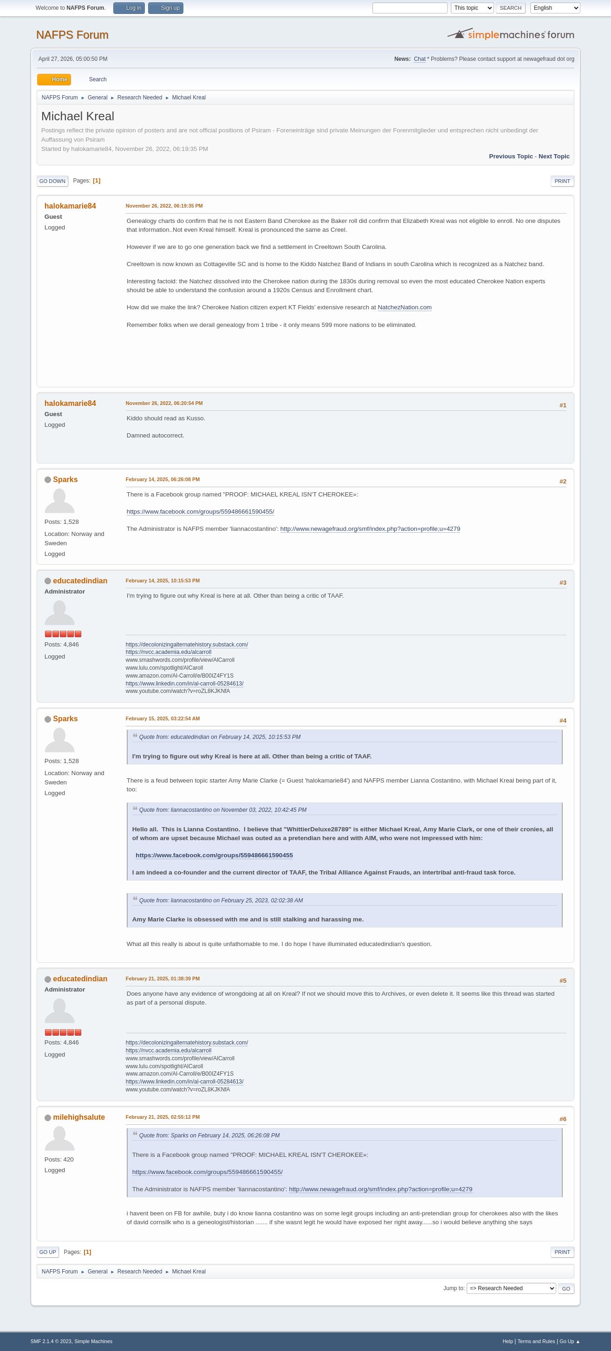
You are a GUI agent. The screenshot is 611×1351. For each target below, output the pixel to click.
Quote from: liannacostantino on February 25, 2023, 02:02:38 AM (221, 900)
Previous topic (511, 156)
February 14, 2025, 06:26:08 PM (163, 479)
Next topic (554, 156)
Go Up (47, 1252)
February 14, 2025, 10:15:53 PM (163, 580)
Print (563, 181)
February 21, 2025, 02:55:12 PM (163, 1117)
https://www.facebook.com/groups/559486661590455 (214, 855)
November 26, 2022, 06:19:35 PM (164, 206)
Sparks (65, 479)
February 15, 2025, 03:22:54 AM (163, 718)
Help (508, 1341)
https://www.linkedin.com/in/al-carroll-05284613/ (185, 683)
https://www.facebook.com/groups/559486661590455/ (200, 511)
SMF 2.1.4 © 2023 (51, 1341)
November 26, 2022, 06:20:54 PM (164, 403)
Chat (419, 59)
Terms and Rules (536, 1341)
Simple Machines (93, 1341)
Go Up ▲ (569, 1341)
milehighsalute (79, 1117)
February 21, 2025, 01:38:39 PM (163, 978)
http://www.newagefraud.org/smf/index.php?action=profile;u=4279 (370, 528)
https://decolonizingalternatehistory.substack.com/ (187, 644)
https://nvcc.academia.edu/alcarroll (169, 652)
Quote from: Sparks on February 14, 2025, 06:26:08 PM (209, 1135)
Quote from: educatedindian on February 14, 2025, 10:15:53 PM (220, 737)
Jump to (453, 1288)
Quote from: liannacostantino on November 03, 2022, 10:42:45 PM (222, 810)
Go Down (52, 181)
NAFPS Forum (72, 34)
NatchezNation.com (405, 307)
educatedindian (80, 581)
